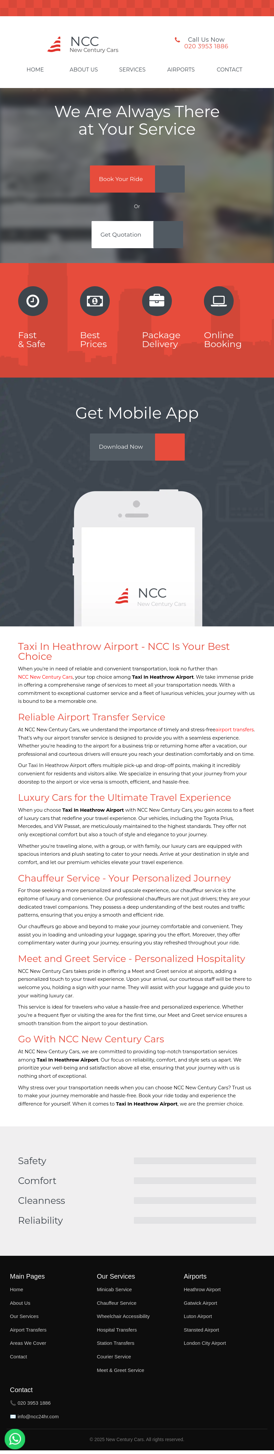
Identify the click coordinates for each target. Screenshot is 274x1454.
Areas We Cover (28, 1346)
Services (132, 69)
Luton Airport (198, 1320)
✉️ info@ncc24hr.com (34, 1420)
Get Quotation (122, 236)
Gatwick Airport (200, 1306)
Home (35, 69)
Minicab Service (114, 1293)
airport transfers (234, 733)
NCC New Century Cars (45, 680)
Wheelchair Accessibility (123, 1320)
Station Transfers (115, 1346)
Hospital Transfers (117, 1333)
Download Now (122, 449)
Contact (229, 69)
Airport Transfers (28, 1333)
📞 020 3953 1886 (30, 1406)
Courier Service (114, 1360)
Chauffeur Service (117, 1306)
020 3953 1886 (206, 46)
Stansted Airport (201, 1333)
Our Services (24, 1320)
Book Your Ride (122, 179)
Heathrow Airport (202, 1293)
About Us (84, 69)
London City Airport (205, 1346)
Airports (181, 69)
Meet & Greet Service (120, 1373)
